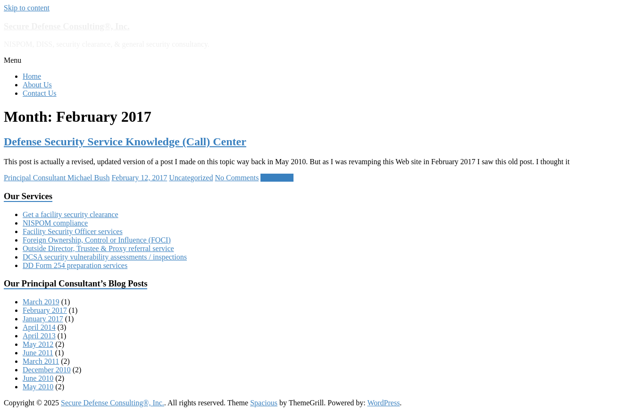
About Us (37, 85)
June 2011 (38, 353)
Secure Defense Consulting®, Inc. (67, 26)
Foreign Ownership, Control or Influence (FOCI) (97, 240)
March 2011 (41, 361)
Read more (276, 178)
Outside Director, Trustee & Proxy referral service (98, 248)
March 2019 (41, 302)
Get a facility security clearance (70, 214)
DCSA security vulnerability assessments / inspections (105, 257)
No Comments (237, 178)
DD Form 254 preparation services (75, 265)
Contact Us (40, 93)
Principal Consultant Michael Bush (56, 178)
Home (32, 76)
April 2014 (39, 327)
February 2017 (45, 310)
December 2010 (47, 370)
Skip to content (27, 8)
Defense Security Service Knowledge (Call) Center (125, 141)
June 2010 (38, 378)
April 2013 (39, 336)
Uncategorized (191, 178)
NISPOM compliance (55, 223)
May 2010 (38, 387)
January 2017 (43, 319)
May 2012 (38, 344)
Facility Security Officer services (73, 231)
